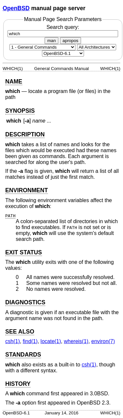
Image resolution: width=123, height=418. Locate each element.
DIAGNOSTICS (25, 302)
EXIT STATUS (23, 252)
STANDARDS (23, 354)
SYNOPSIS (20, 110)
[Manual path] (63, 53)
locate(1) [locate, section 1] (51, 341)
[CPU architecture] (96, 47)
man (51, 40)
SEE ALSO (19, 331)
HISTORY (18, 384)
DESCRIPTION (25, 134)
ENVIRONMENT (26, 190)
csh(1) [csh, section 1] (12, 341)
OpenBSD (16, 8)
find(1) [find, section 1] (30, 341)
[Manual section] (42, 47)
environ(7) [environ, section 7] (103, 341)
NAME (13, 81)
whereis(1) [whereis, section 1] (76, 341)
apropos (70, 40)
